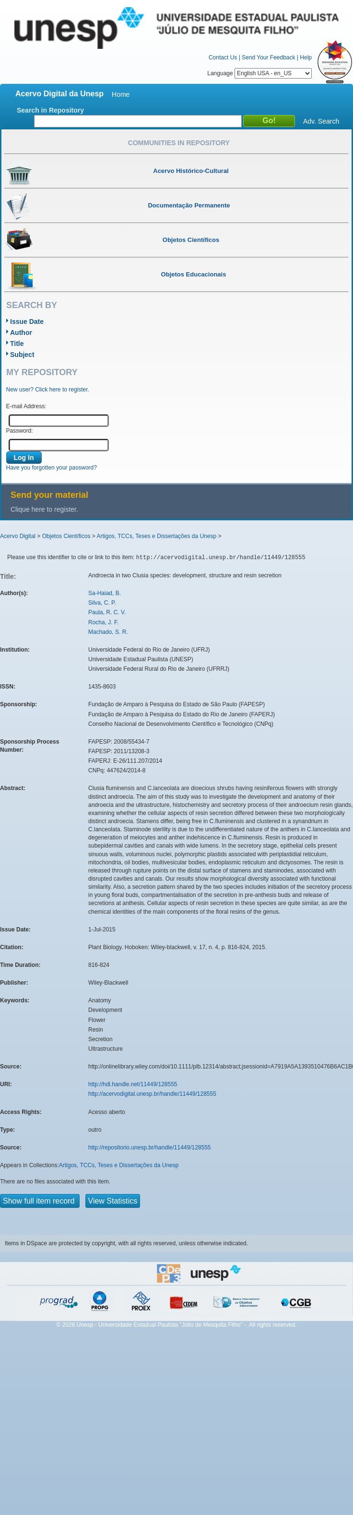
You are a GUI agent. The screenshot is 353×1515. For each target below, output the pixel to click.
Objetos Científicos (66, 536)
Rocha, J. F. (103, 622)
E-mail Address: (26, 406)
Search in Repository (50, 110)
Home (120, 94)
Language (259, 73)
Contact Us (223, 57)
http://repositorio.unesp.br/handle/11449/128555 (149, 1147)
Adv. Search (321, 121)
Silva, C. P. (102, 602)
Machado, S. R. (108, 632)
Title (17, 343)
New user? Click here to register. (47, 389)
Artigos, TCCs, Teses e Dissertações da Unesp (156, 536)
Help (306, 57)
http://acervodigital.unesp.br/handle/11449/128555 (152, 1093)
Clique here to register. (44, 509)
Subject (22, 354)
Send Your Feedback (268, 57)
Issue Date (27, 321)
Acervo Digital (17, 536)
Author (21, 332)
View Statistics (113, 1201)
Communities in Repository (179, 143)
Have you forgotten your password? (51, 467)
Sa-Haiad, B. (104, 593)
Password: (19, 430)
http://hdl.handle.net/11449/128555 (132, 1084)
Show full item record (40, 1201)
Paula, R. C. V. (107, 612)
